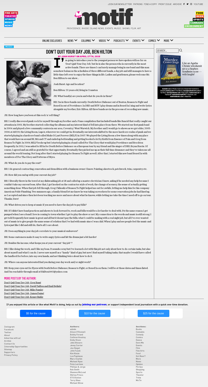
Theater (10, 16)
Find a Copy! (150, 4)
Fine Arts (11, 13)
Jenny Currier (76, 346)
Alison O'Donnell (78, 332)
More (166, 41)
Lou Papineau (76, 356)
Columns (86, 41)
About (7, 335)
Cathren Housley (78, 337)
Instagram (191, 4)
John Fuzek (75, 351)
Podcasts (119, 41)
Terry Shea (75, 380)
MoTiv (138, 380)
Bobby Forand (76, 335)
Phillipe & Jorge (77, 367)
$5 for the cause (35, 313)
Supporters (9, 352)
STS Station (75, 378)
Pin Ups (139, 367)
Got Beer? (140, 356)
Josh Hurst (68, 57)
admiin (73, 329)
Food (199, 13)
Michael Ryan (76, 362)
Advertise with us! (12, 338)
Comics (152, 41)
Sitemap (8, 350)
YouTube (198, 4)
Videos (102, 41)
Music (9, 22)
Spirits (198, 20)
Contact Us (9, 344)
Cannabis (196, 23)
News (8, 25)
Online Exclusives (52, 41)
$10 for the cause (94, 313)
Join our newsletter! (120, 4)
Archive (177, 4)
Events (137, 41)
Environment (194, 26)
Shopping (140, 370)
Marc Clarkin (76, 359)
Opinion (10, 19)
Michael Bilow (76, 383)
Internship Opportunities (15, 347)
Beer (199, 16)
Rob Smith (74, 370)
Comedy (139, 335)
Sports (139, 372)
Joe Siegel (75, 348)
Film (138, 348)
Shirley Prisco (76, 375)
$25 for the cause (153, 313)
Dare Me (140, 343)
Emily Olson (75, 340)
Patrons (138, 4)
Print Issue (165, 4)
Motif (104, 18)
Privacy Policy (11, 355)
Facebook (184, 4)
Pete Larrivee (76, 364)
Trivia (138, 378)
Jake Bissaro (76, 343)
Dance (139, 340)
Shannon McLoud (78, 372)
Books (139, 329)
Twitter (188, 4)
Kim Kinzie (74, 354)
